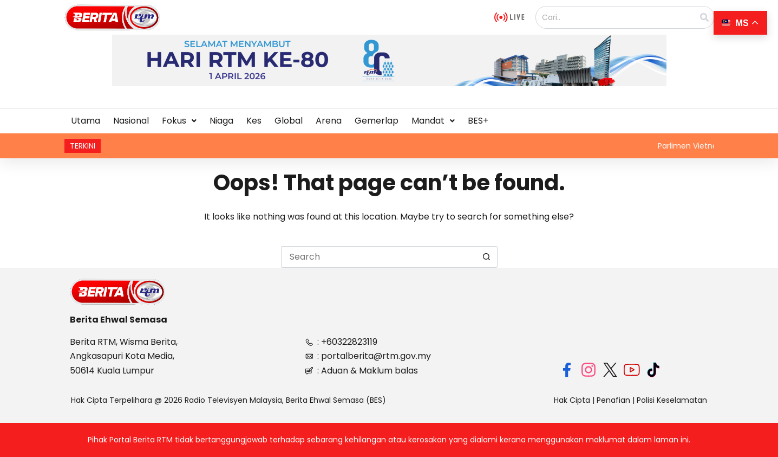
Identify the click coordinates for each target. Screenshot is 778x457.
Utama (85, 120)
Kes (253, 120)
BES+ (478, 120)
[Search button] (487, 257)
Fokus (179, 120)
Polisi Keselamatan (672, 400)
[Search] (704, 17)
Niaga (221, 120)
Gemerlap (376, 120)
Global (288, 120)
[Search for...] (378, 257)
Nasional (131, 120)
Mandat (433, 120)
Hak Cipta (572, 400)
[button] (179, 120)
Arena (329, 120)
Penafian (613, 400)
